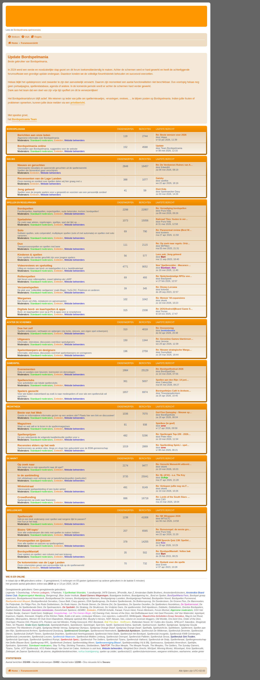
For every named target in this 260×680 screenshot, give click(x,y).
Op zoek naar (26, 464)
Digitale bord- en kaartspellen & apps (41, 309)
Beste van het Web (29, 412)
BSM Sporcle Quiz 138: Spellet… (173, 540)
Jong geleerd (25, 189)
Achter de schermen (19, 322)
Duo (20, 243)
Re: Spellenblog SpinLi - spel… (172, 445)
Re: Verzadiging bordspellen (171, 208)
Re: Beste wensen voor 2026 (171, 135)
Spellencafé (14, 510)
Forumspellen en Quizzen (33, 540)
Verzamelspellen (28, 287)
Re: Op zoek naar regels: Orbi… (173, 243)
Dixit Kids (161, 189)
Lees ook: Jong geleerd (168, 254)
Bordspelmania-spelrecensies (27, 30)
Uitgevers (23, 339)
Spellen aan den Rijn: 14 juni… (172, 380)
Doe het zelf (25, 328)
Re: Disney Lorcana (166, 287)
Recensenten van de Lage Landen (39, 178)
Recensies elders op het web (36, 445)
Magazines (24, 423)
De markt (12, 458)
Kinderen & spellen (29, 254)
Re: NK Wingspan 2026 (168, 516)
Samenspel (13, 363)
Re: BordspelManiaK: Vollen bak (173, 551)
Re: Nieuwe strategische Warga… (174, 350)
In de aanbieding (28, 475)
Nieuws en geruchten (31, 165)
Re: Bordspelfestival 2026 (169, 369)
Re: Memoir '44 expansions (170, 298)
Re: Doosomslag (165, 328)
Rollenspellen (26, 276)
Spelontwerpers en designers (36, 350)
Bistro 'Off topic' (27, 529)
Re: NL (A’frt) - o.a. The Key (170, 475)
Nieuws (11, 159)
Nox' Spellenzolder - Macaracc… (173, 265)
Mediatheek (13, 407)
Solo (20, 230)
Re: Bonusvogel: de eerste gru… (173, 529)
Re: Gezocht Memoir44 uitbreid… (173, 464)
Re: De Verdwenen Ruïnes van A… (174, 165)
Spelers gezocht (27, 391)
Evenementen (26, 369)
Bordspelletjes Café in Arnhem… (173, 390)
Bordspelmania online (31, 146)
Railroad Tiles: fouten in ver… (172, 219)
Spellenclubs (25, 380)
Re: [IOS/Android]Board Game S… (174, 309)
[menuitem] (14, 36)
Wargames (24, 298)
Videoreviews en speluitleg (34, 265)
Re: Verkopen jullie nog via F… (172, 486)
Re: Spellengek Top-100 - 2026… (173, 434)
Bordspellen (25, 208)
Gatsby (159, 178)
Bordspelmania (16, 129)
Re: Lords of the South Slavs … (173, 497)
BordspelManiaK (28, 551)
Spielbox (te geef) (165, 423)
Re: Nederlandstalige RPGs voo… (174, 276)
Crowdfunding (26, 497)
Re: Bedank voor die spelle (170, 562)
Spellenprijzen (26, 434)
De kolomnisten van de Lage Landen (41, 562)
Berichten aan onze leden (33, 135)
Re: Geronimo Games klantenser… (174, 339)
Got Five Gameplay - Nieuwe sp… (174, 412)
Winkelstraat (25, 486)
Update (159, 145)
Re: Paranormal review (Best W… (174, 230)
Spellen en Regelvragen (21, 202)
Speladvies (24, 219)
